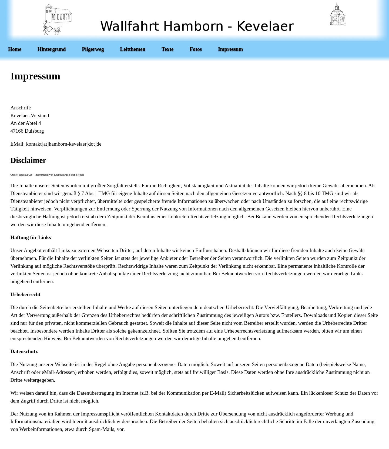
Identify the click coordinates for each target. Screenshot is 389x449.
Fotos (196, 49)
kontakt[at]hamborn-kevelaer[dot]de (63, 144)
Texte (167, 49)
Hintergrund (52, 49)
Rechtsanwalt (61, 174)
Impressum (230, 49)
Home (14, 49)
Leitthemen (133, 49)
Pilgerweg (93, 49)
